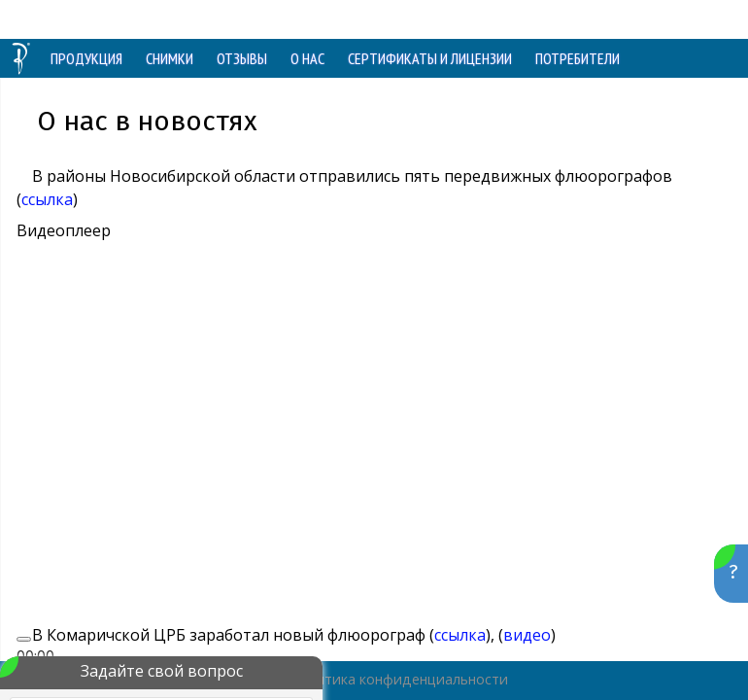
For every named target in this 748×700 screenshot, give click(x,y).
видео (527, 635)
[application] (327, 417)
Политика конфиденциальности (398, 679)
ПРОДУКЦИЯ (86, 58)
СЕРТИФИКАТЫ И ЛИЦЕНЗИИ (430, 58)
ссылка (47, 199)
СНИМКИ (169, 58)
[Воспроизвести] (24, 639)
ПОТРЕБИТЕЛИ (577, 58)
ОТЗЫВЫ (242, 58)
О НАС (307, 58)
